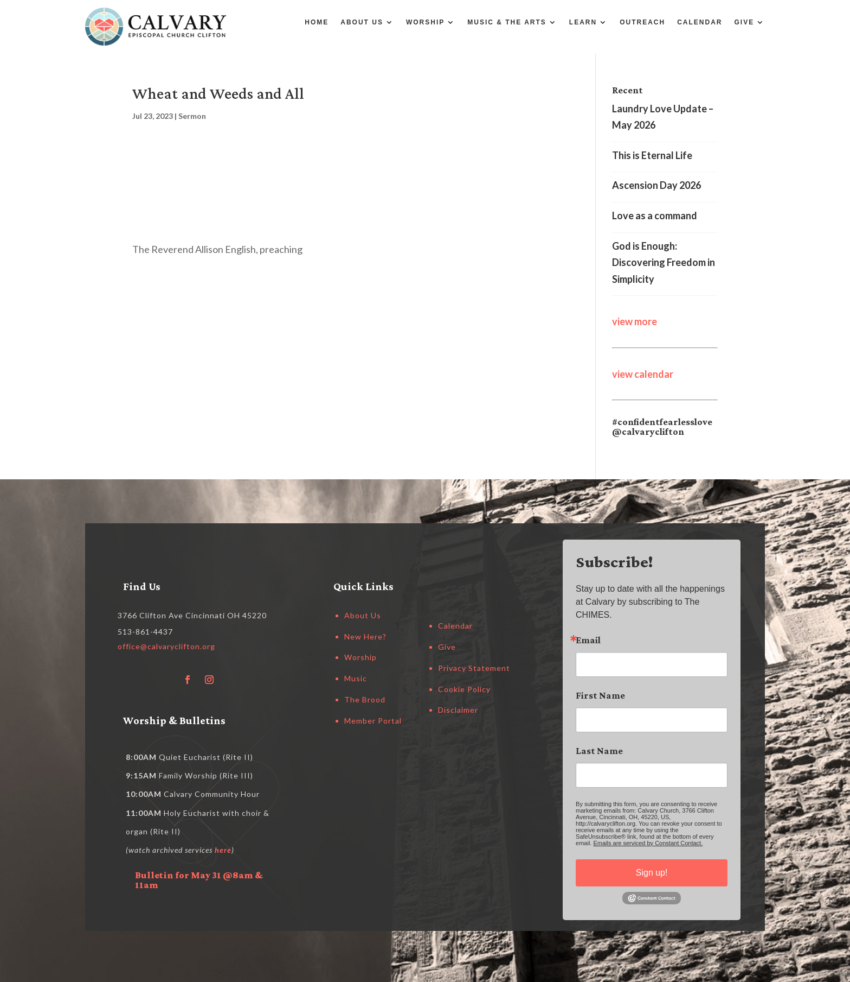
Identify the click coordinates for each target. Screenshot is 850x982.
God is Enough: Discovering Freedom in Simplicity (663, 262)
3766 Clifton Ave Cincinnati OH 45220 (192, 615)
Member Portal (373, 720)
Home (317, 22)
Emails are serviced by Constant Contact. (648, 843)
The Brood (364, 699)
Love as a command (654, 215)
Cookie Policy (464, 689)
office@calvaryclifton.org (166, 646)
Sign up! (652, 872)
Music (355, 678)
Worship (425, 22)
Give (745, 22)
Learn (583, 22)
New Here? (365, 636)
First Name (600, 695)
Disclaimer (458, 709)
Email (588, 640)
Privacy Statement (474, 668)
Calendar (699, 22)
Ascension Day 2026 (656, 185)
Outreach (642, 22)
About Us (361, 22)
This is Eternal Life (652, 155)
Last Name (599, 750)
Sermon (192, 116)
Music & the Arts (506, 22)
